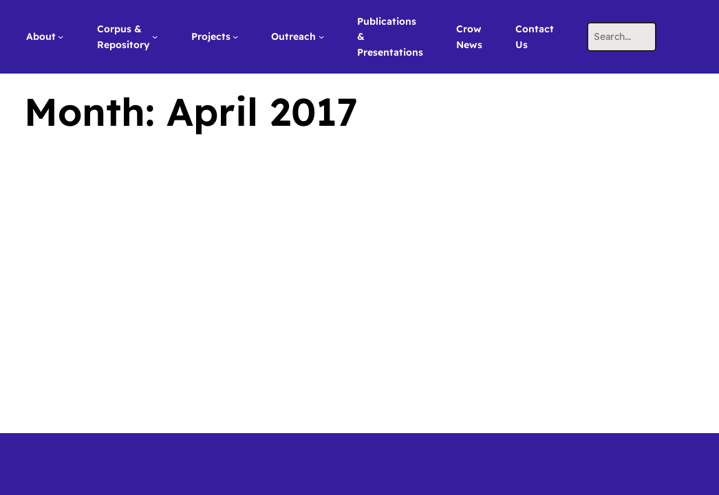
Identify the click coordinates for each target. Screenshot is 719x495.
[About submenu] (60, 36)
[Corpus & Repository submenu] (155, 36)
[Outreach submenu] (321, 36)
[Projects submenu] (235, 36)
